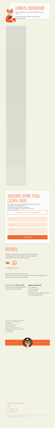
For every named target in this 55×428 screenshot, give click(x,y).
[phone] (27, 224)
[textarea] (27, 231)
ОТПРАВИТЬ (27, 237)
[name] (27, 219)
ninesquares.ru (45, 342)
